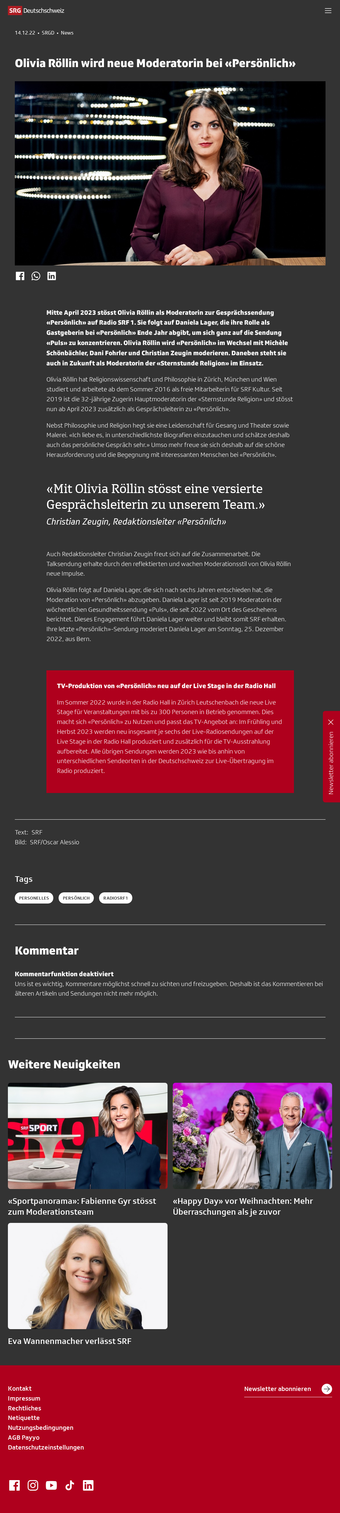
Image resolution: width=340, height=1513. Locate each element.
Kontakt (20, 1388)
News (67, 33)
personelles (34, 898)
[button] (328, 10)
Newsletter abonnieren (288, 1389)
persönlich (76, 898)
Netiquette (24, 1417)
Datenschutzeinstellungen (46, 1447)
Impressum (24, 1398)
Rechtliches (24, 1408)
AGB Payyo (23, 1437)
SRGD (48, 33)
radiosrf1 (115, 898)
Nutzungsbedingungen (40, 1427)
